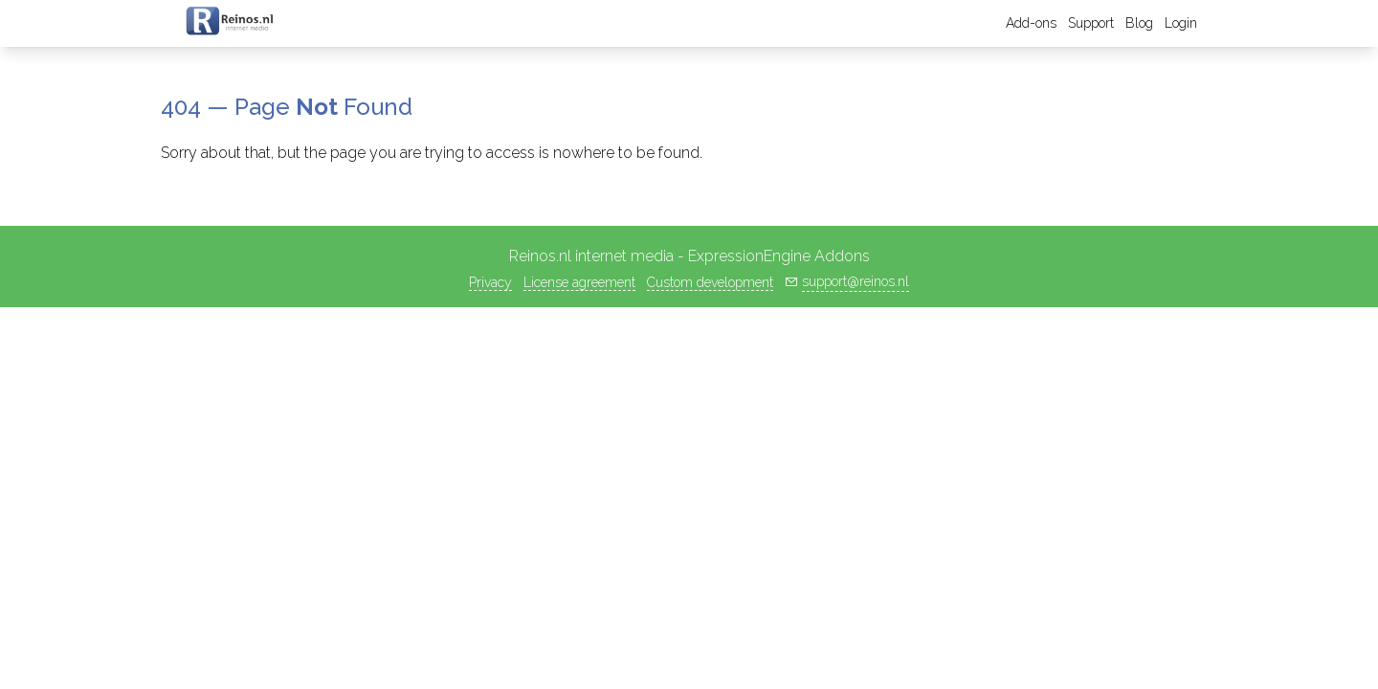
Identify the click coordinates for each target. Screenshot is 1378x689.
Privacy (490, 282)
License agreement (579, 282)
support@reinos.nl (855, 281)
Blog (1139, 23)
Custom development (710, 282)
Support (1091, 23)
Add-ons (1031, 23)
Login (1181, 23)
